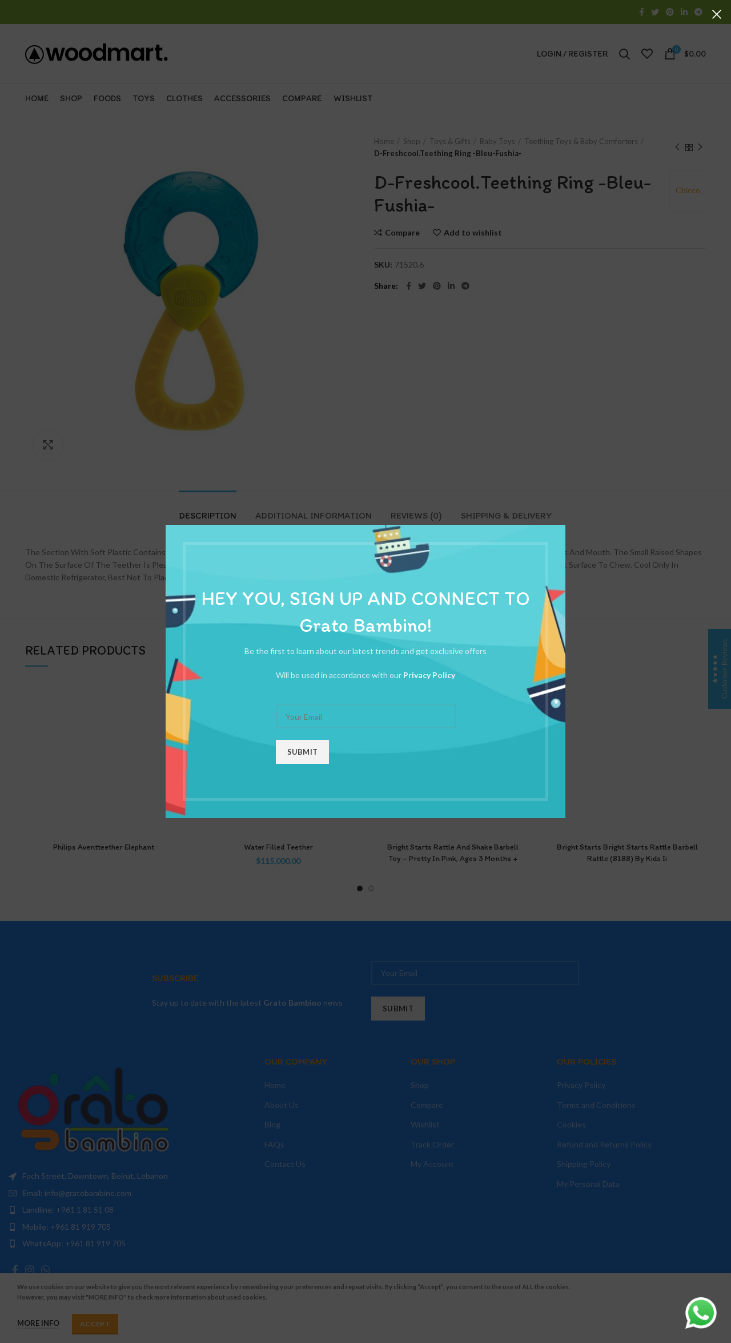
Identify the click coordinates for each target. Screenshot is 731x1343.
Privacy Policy (429, 675)
